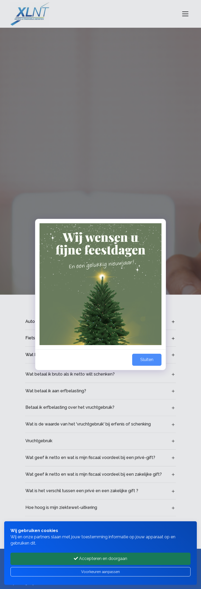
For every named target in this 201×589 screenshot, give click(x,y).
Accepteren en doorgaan (100, 558)
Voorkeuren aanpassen (100, 572)
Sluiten (146, 359)
